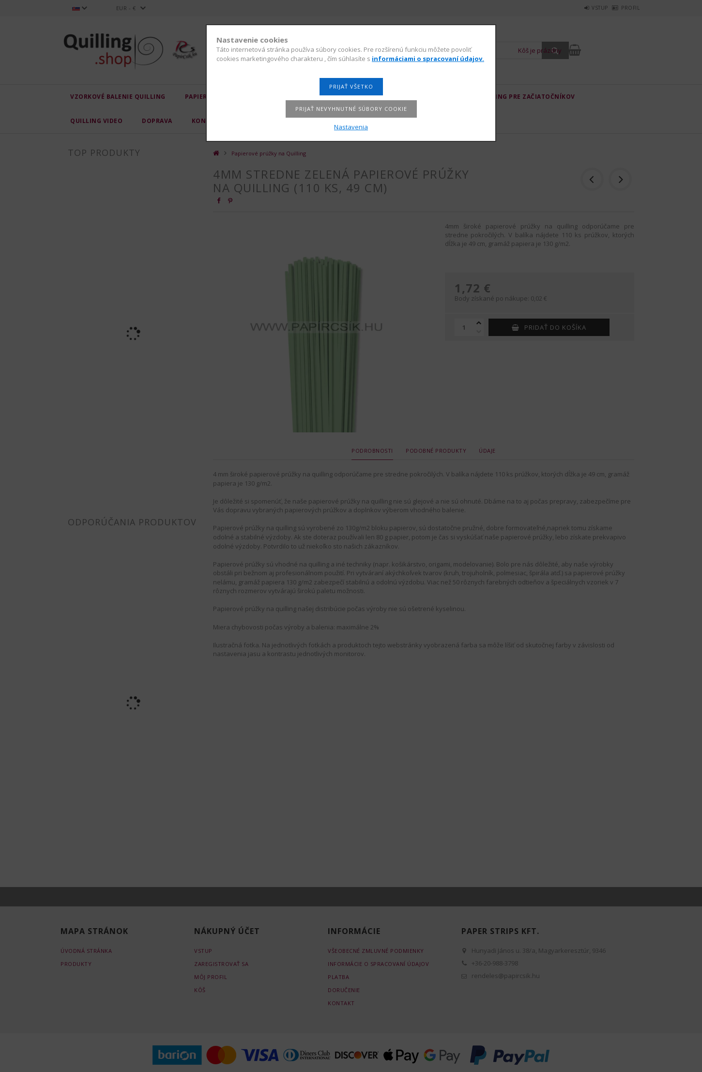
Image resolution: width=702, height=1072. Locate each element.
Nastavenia (351, 127)
